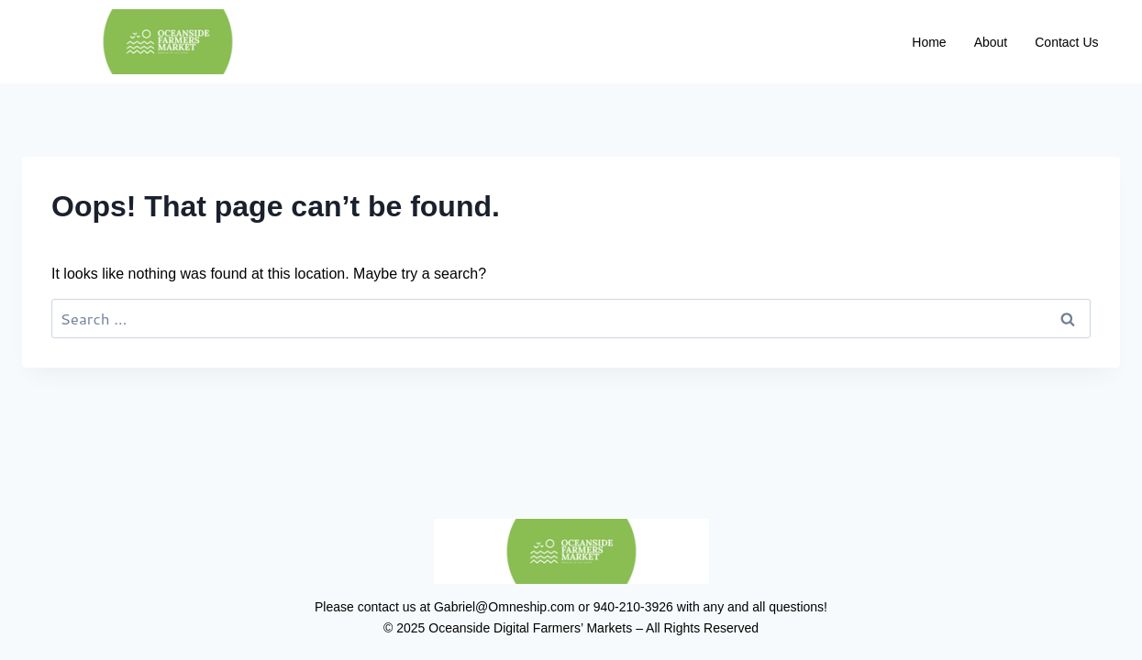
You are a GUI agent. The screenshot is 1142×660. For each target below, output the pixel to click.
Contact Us (1066, 42)
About (991, 42)
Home (929, 42)
